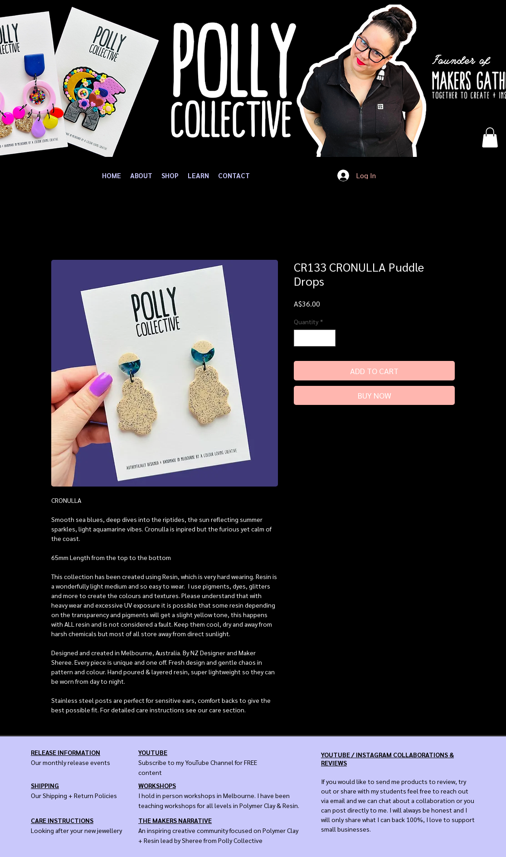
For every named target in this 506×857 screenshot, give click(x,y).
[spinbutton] (315, 338)
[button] (490, 137)
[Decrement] (301, 338)
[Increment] (328, 338)
